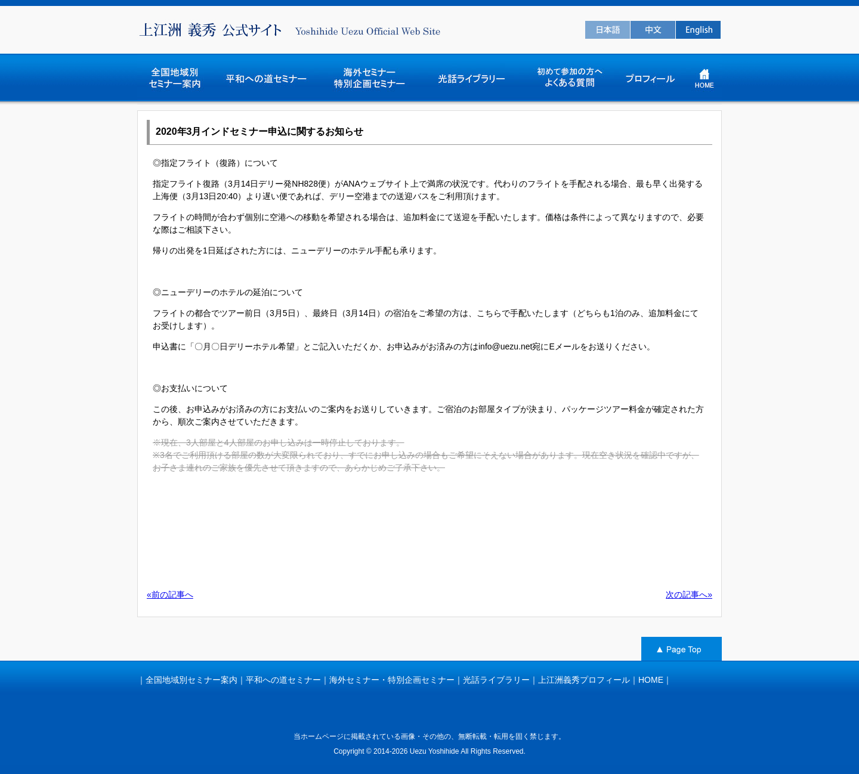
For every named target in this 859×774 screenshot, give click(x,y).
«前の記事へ (170, 594)
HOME (650, 680)
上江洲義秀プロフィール (584, 680)
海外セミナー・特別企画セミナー (392, 680)
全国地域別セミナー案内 (191, 680)
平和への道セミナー (283, 680)
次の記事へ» (689, 594)
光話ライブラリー (496, 680)
